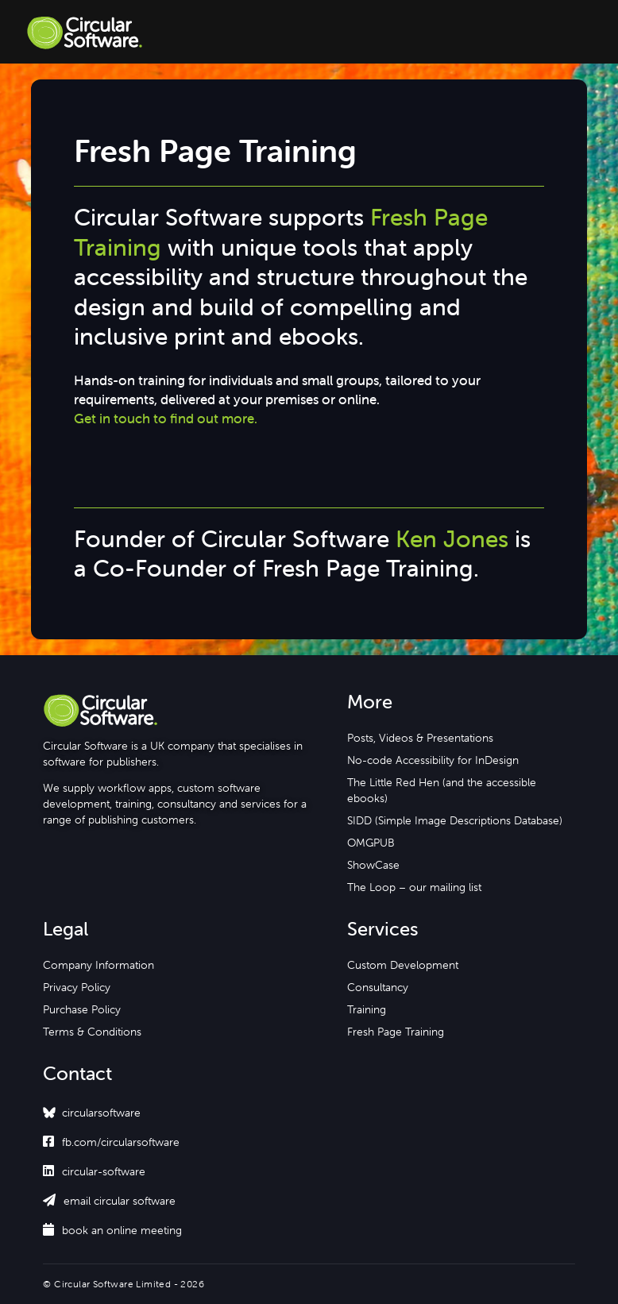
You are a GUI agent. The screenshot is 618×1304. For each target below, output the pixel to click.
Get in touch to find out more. (165, 418)
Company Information (98, 965)
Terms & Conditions (92, 1031)
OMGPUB (371, 842)
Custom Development (402, 965)
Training (366, 1009)
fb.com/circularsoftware (111, 1142)
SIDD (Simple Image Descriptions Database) (454, 820)
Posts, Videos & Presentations (420, 738)
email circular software (109, 1201)
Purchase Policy (82, 1009)
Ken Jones (452, 539)
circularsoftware (101, 1112)
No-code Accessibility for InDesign (433, 760)
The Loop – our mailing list (414, 887)
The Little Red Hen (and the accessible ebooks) (441, 790)
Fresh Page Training (395, 1031)
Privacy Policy (76, 987)
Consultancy (377, 987)
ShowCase (373, 865)
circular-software (94, 1171)
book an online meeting (112, 1230)
